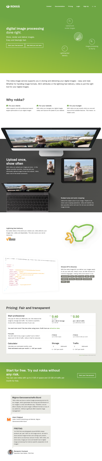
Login (78, 6)
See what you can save (34, 45)
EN (95, 6)
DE (92, 6)
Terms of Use (81, 355)
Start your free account (15, 45)
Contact (48, 6)
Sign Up (86, 6)
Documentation (60, 6)
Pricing (70, 6)
